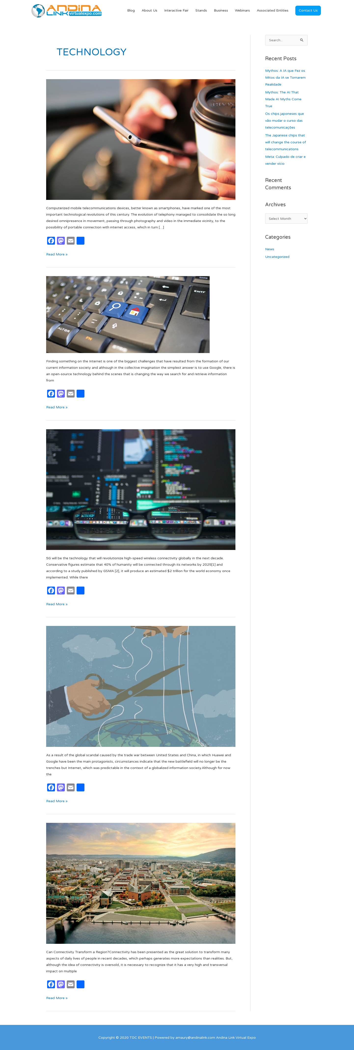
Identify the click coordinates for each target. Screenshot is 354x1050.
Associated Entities (272, 10)
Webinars (242, 10)
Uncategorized (277, 257)
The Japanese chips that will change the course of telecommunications (285, 142)
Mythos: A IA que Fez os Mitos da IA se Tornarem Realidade (285, 78)
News (269, 249)
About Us (149, 10)
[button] (308, 10)
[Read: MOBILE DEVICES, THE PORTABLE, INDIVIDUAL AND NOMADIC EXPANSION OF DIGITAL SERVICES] (140, 139)
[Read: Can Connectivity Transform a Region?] (140, 883)
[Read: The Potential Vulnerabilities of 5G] (140, 489)
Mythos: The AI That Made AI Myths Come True (283, 99)
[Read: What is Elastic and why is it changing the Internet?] (128, 314)
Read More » (57, 253)
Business (221, 10)
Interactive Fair (176, 10)
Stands (201, 10)
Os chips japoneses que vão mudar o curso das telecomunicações (284, 121)
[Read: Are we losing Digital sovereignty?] (140, 686)
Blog (131, 10)
